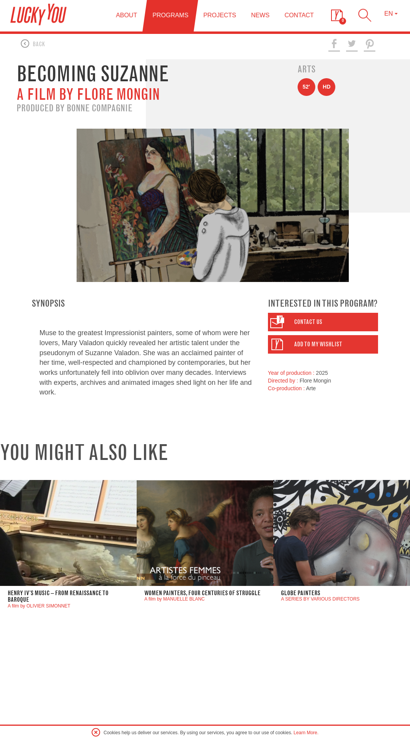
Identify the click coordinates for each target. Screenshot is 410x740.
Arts (306, 71)
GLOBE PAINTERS (300, 595)
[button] (323, 324)
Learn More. (306, 732)
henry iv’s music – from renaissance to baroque (58, 598)
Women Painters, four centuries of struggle (202, 595)
